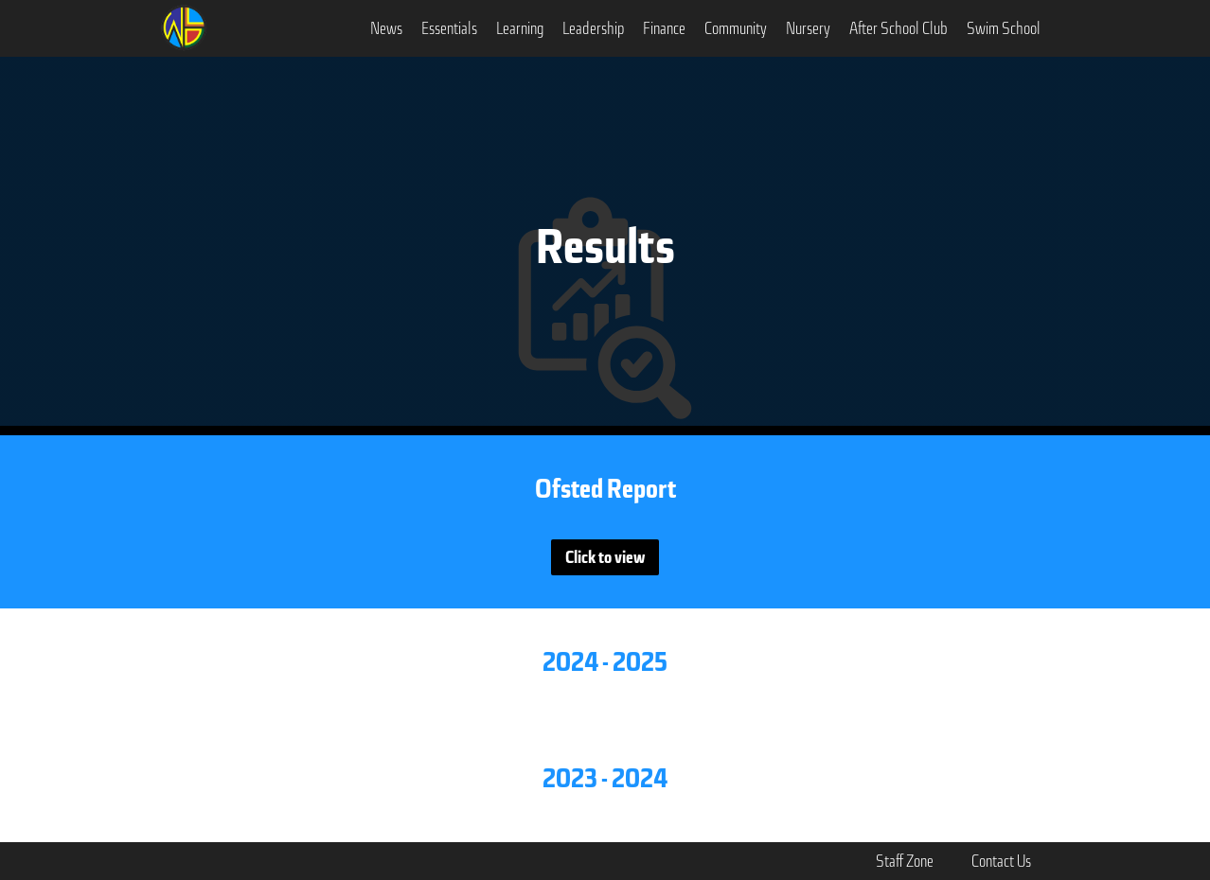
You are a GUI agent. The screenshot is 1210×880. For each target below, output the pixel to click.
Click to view (605, 557)
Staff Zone (905, 861)
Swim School (1004, 28)
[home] (183, 25)
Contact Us (1001, 861)
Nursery (808, 28)
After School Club (898, 28)
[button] (386, 28)
